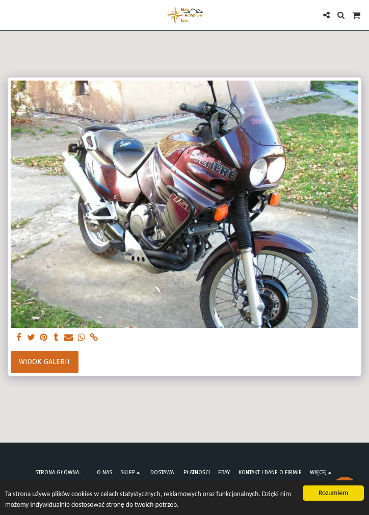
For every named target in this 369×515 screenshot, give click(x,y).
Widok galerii (44, 361)
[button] (11, 14)
